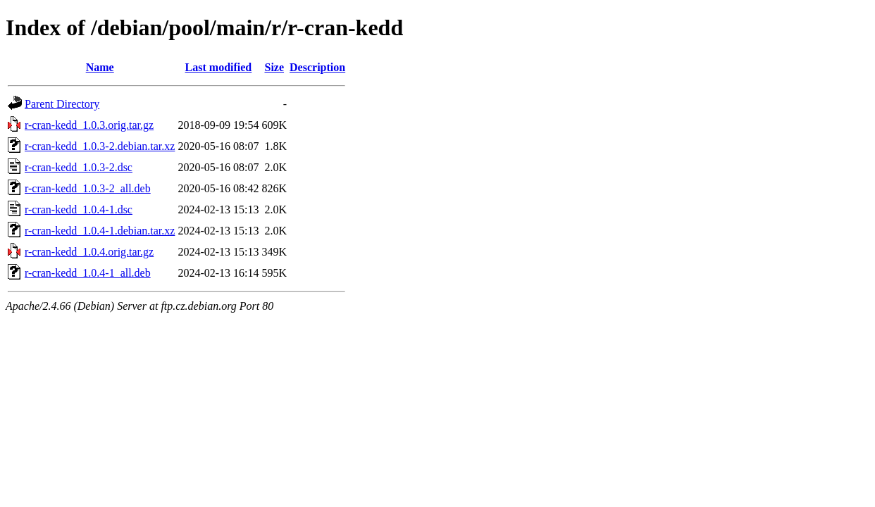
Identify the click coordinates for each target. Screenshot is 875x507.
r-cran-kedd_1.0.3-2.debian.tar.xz (100, 146)
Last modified (218, 67)
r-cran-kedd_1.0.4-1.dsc (78, 209)
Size (274, 67)
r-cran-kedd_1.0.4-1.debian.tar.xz (100, 231)
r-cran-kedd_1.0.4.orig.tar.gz (89, 252)
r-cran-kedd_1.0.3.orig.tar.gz (89, 125)
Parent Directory (62, 104)
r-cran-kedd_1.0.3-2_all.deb (88, 188)
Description (317, 67)
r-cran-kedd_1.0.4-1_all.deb (88, 273)
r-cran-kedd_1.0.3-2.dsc (78, 167)
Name (100, 67)
